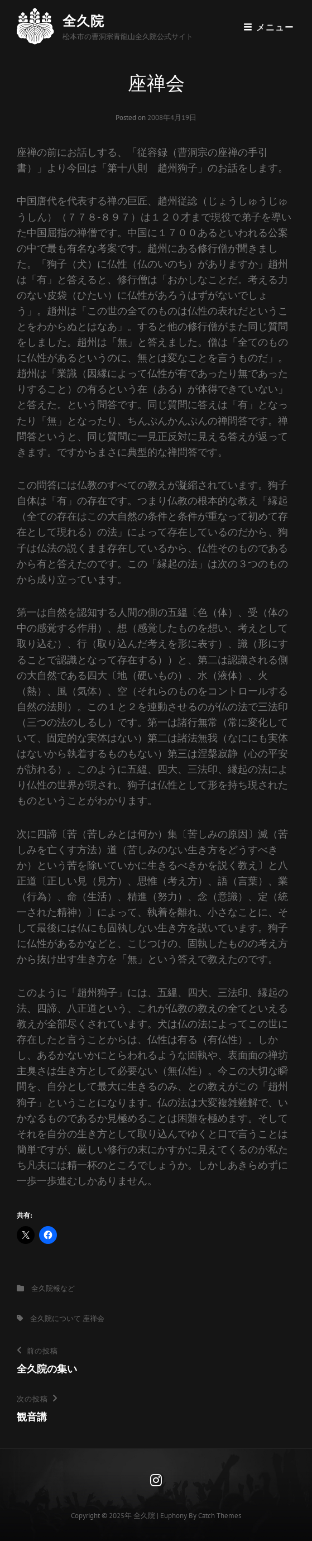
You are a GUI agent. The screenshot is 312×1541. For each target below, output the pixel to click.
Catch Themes (219, 1515)
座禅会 (93, 1318)
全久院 (83, 21)
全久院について (55, 1318)
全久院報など (53, 1288)
